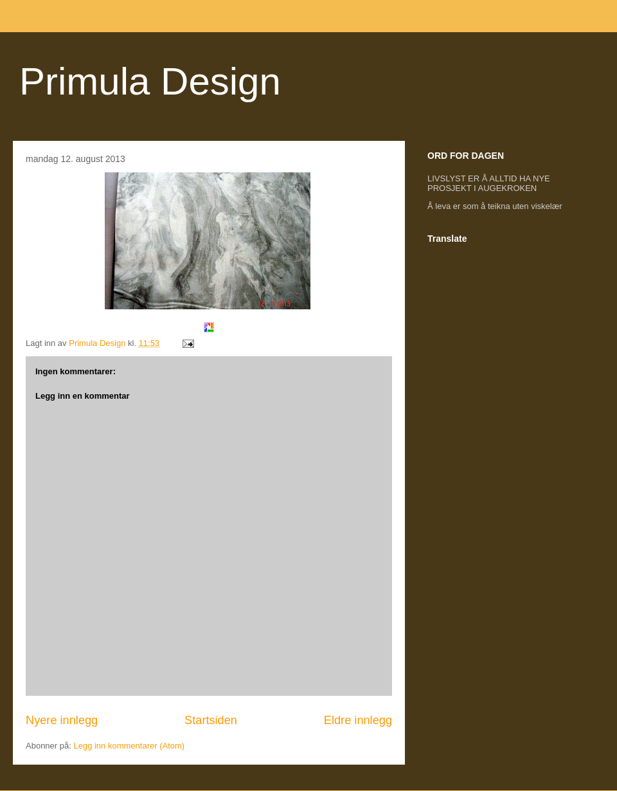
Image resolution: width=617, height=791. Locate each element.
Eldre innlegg (358, 720)
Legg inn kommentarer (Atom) (128, 745)
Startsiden (210, 720)
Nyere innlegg (62, 720)
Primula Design (150, 81)
